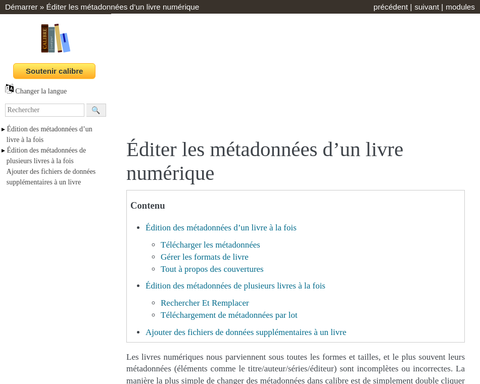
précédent (390, 7)
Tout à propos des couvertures (212, 269)
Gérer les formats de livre (205, 257)
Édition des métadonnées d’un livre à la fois (221, 227)
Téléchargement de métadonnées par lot (229, 315)
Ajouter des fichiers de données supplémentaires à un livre (246, 332)
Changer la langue (36, 91)
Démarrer (21, 7)
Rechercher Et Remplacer (205, 303)
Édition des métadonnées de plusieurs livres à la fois (235, 286)
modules (460, 7)
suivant (426, 7)
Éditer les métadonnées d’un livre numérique (123, 7)
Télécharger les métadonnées (210, 245)
